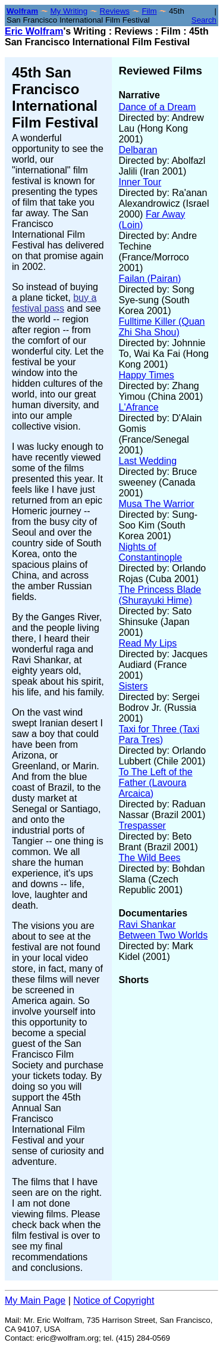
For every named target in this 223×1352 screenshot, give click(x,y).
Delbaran (138, 150)
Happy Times (146, 375)
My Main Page (35, 1300)
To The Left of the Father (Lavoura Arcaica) (156, 782)
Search (203, 19)
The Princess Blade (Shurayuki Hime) (160, 595)
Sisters (133, 686)
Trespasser (142, 825)
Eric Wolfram (34, 31)
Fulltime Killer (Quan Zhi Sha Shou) (162, 326)
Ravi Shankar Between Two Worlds (163, 929)
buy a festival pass (54, 303)
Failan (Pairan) (150, 278)
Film (149, 11)
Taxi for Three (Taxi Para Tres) (159, 734)
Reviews (115, 11)
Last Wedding (148, 461)
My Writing (68, 11)
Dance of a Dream (157, 107)
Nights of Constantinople (151, 552)
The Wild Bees (150, 858)
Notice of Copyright (113, 1300)
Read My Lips (148, 643)
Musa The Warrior (156, 504)
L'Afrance (139, 407)
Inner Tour (140, 182)
